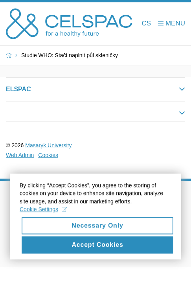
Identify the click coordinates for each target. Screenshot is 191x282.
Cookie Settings (43, 214)
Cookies (48, 155)
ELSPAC (18, 89)
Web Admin (20, 155)
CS (146, 23)
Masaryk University (48, 145)
